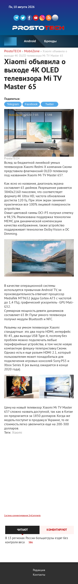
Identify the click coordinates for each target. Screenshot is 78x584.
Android (30, 41)
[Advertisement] (39, 477)
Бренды (50, 41)
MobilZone (15, 115)
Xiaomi (17, 433)
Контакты (39, 575)
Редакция (39, 570)
